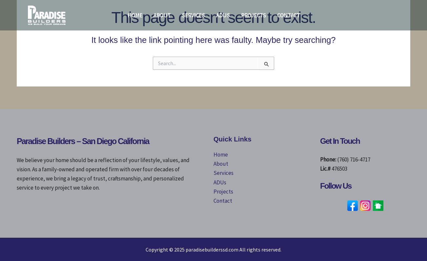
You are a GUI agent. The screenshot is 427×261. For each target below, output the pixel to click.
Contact (288, 15)
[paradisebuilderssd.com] (47, 14)
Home (135, 15)
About (162, 15)
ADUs (223, 15)
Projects (253, 15)
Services (193, 15)
